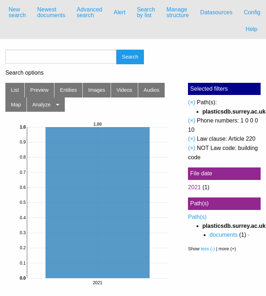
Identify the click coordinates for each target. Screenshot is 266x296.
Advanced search (89, 12)
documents (223, 235)
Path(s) (197, 217)
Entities (68, 90)
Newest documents (51, 12)
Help (251, 29)
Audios (151, 90)
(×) (191, 102)
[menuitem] (17, 12)
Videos (124, 90)
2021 (194, 187)
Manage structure (177, 12)
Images (96, 90)
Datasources (216, 12)
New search (17, 12)
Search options (24, 73)
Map (16, 104)
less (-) (208, 248)
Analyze (41, 104)
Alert (119, 12)
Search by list (146, 12)
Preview (39, 90)
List (15, 90)
